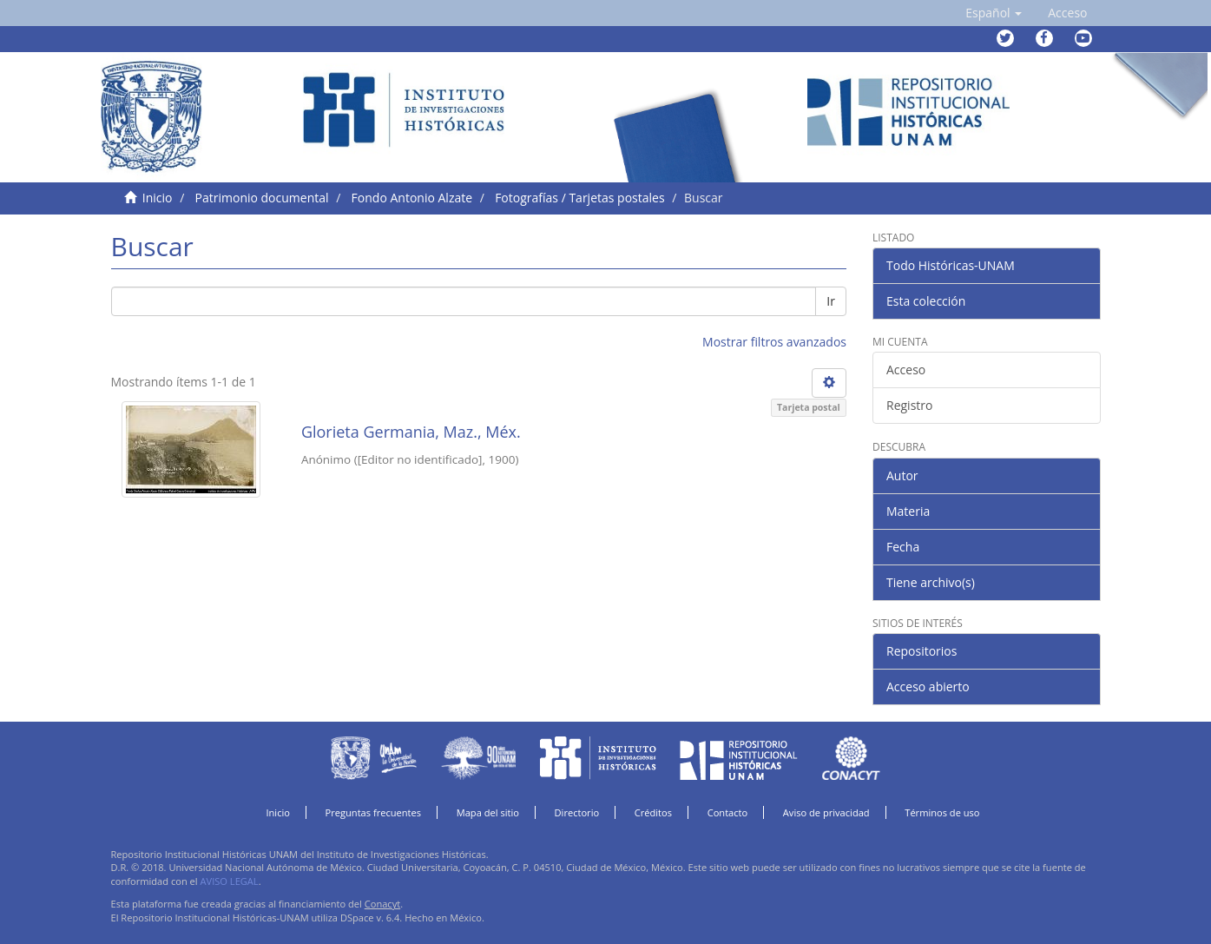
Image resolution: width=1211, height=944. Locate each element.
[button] (993, 13)
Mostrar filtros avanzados (774, 341)
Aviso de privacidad (826, 812)
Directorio (577, 812)
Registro (909, 405)
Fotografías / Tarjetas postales (579, 197)
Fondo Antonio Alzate (412, 197)
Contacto (728, 812)
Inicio (157, 197)
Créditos (653, 812)
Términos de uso (942, 812)
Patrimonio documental (262, 197)
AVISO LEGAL (230, 881)
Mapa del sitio (488, 812)
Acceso (905, 369)
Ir (830, 301)
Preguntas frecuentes (373, 812)
